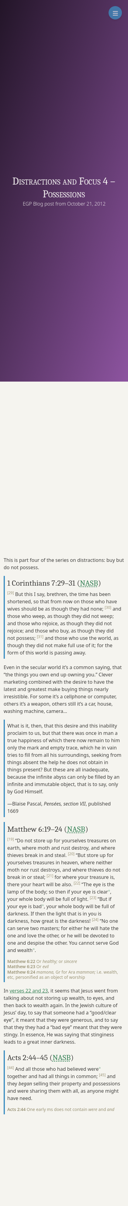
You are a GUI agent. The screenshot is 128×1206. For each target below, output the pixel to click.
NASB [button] (89, 583)
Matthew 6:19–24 (34, 829)
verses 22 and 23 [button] (28, 990)
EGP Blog (34, 203)
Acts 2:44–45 (27, 1057)
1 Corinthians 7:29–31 (41, 583)
